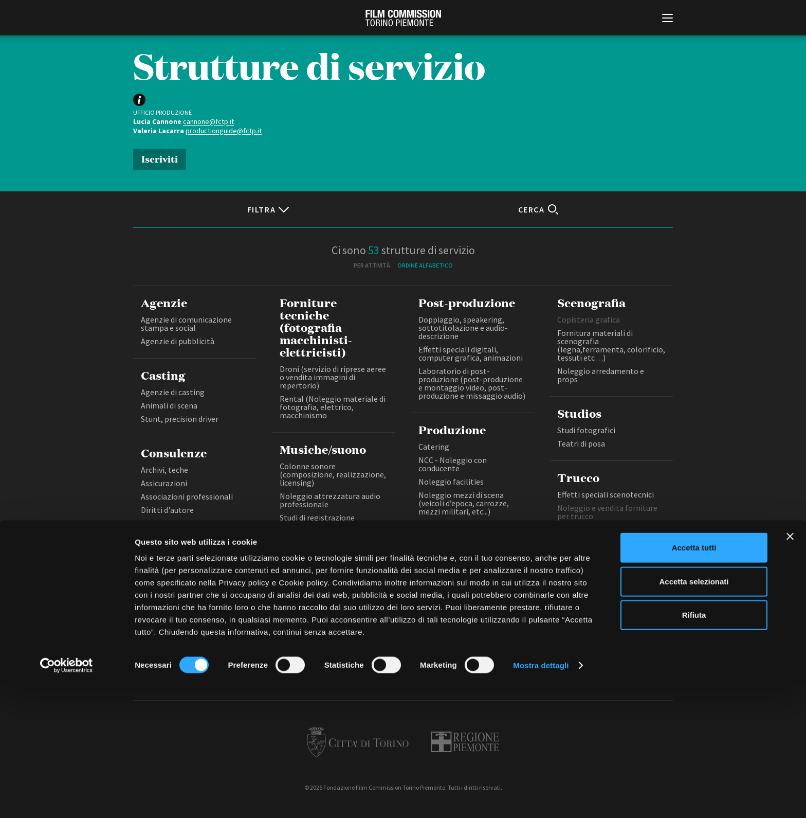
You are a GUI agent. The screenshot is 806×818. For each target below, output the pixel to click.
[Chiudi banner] (790, 668)
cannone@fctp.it (208, 121)
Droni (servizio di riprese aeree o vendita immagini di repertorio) (333, 377)
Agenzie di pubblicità (177, 341)
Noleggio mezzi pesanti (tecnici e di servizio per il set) (470, 529)
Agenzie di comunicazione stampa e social (186, 323)
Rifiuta (694, 747)
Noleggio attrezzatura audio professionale (330, 500)
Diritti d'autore (167, 510)
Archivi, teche (164, 470)
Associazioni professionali (187, 496)
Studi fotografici (586, 430)
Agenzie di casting (173, 392)
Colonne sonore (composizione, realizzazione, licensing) (333, 474)
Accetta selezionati (693, 713)
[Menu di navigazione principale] (667, 19)
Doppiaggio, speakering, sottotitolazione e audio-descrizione (463, 327)
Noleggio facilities (451, 481)
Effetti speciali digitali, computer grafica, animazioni (470, 353)
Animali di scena (169, 405)
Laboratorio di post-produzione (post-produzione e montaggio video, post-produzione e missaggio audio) (471, 383)
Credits (557, 640)
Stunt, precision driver (179, 419)
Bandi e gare (348, 640)
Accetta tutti (694, 679)
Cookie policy (463, 640)
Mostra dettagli (541, 797)
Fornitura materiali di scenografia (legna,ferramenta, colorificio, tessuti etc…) (611, 345)
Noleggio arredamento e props (600, 375)
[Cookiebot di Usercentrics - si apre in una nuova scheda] (67, 798)
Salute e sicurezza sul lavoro (190, 523)
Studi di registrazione (317, 517)
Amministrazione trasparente (279, 640)
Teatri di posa (581, 443)
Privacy (422, 640)
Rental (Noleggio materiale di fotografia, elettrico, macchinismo (333, 407)
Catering (433, 446)
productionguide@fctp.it (224, 130)
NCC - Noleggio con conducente (452, 464)
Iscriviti (159, 158)
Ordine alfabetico (425, 265)
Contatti (388, 640)
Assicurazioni (164, 483)
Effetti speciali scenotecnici (605, 494)
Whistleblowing (515, 640)
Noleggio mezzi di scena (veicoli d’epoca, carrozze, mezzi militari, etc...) (463, 503)
